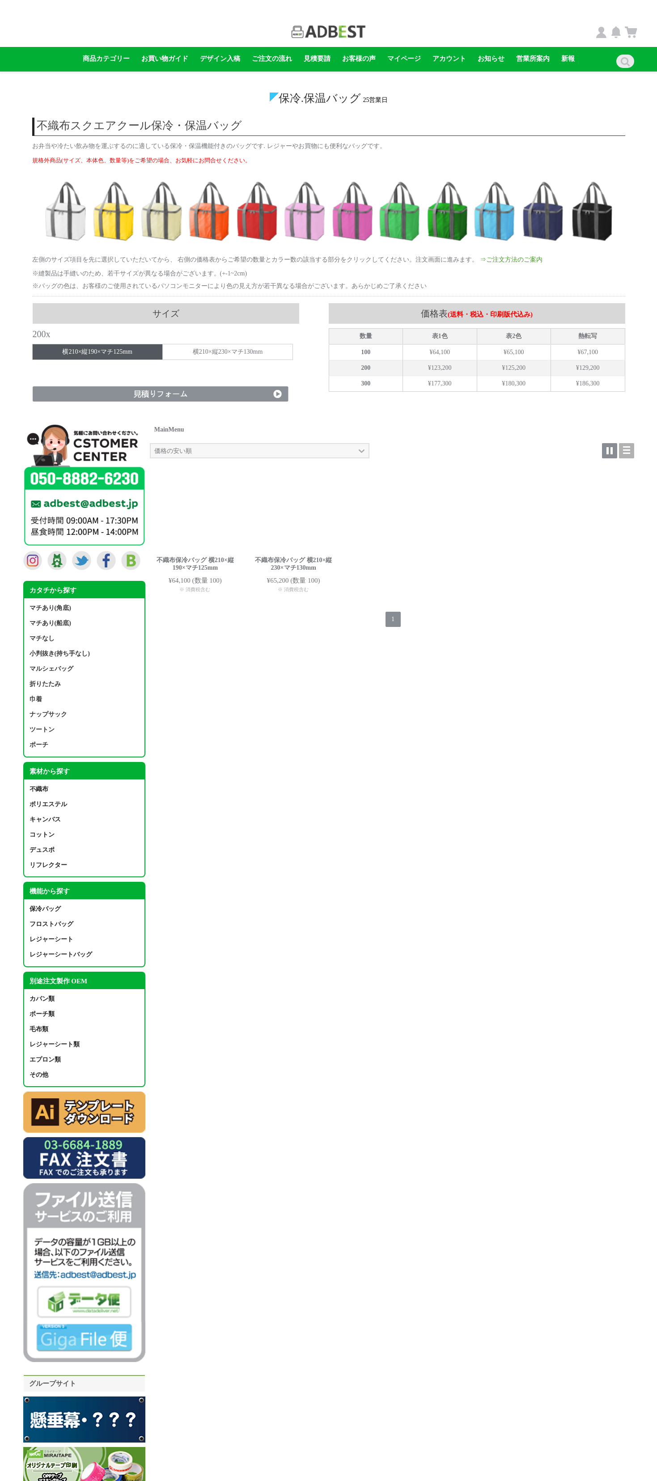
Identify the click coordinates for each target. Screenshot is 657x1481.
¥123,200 (440, 367)
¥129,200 (588, 367)
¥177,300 (440, 383)
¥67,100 (588, 351)
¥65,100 (514, 351)
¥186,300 (588, 383)
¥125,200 (514, 367)
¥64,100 (440, 351)
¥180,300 (514, 383)
